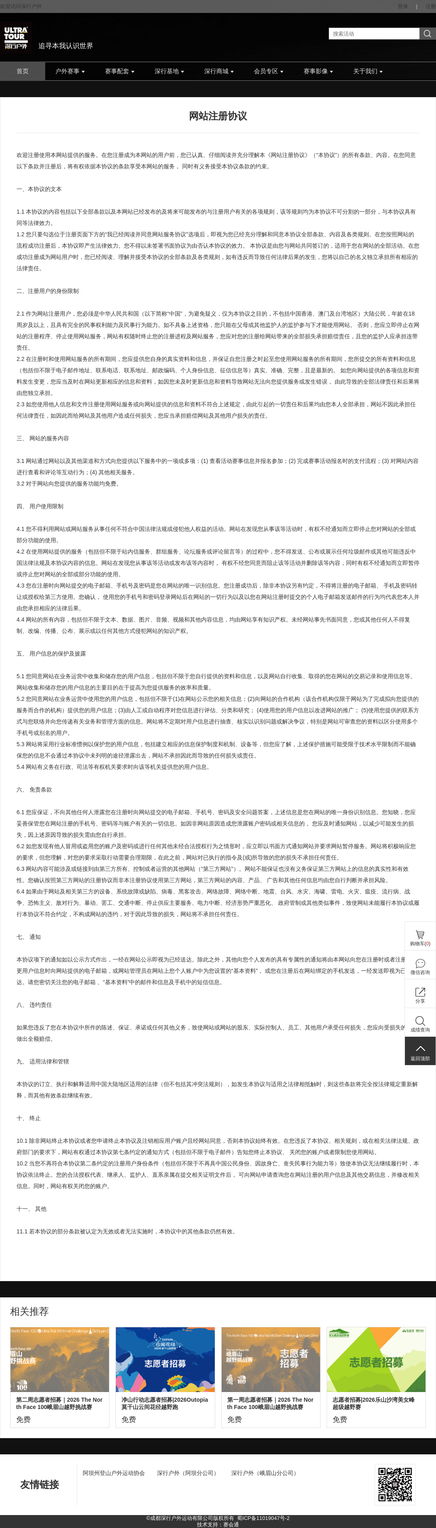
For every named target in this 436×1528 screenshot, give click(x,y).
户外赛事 (70, 71)
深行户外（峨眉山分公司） (265, 1473)
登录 (403, 6)
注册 (431, 6)
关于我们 (368, 71)
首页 (23, 71)
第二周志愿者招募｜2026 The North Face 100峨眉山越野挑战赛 (59, 1403)
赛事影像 (318, 71)
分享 (420, 1001)
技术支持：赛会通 (218, 1525)
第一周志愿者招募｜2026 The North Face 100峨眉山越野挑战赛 (270, 1403)
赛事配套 (119, 71)
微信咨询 (420, 972)
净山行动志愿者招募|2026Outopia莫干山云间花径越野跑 (165, 1403)
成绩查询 (420, 1030)
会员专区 (268, 71)
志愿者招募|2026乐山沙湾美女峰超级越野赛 (374, 1403)
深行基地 (169, 71)
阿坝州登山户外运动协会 (114, 1473)
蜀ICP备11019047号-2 (263, 1518)
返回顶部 (420, 1058)
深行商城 (219, 71)
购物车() (420, 944)
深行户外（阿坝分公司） (188, 1473)
